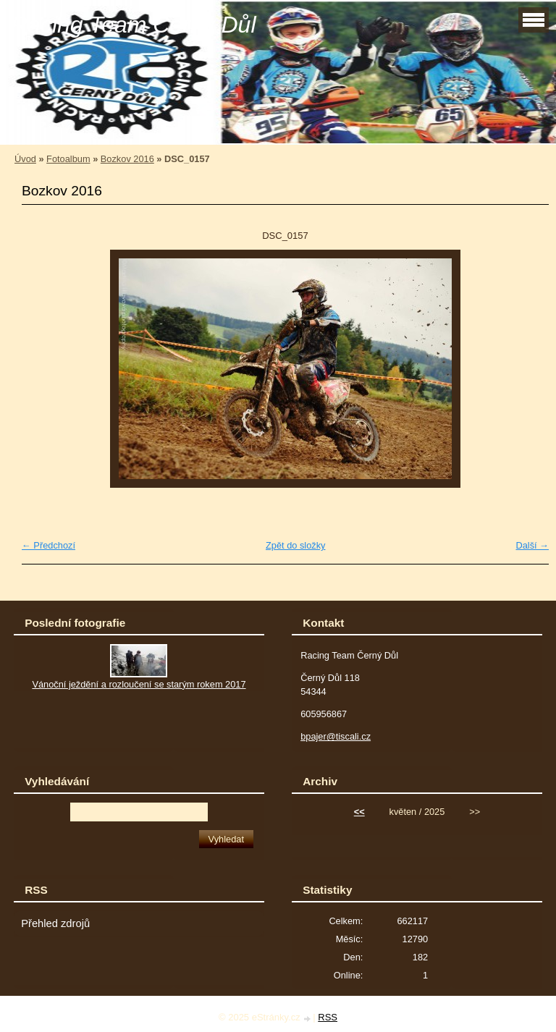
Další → (532, 545)
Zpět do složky (296, 545)
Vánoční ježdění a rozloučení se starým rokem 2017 (138, 684)
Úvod (25, 158)
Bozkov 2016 (127, 158)
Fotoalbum (68, 158)
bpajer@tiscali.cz (335, 736)
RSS (327, 1017)
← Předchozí (48, 545)
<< (359, 811)
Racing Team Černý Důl (133, 25)
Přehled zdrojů (55, 923)
